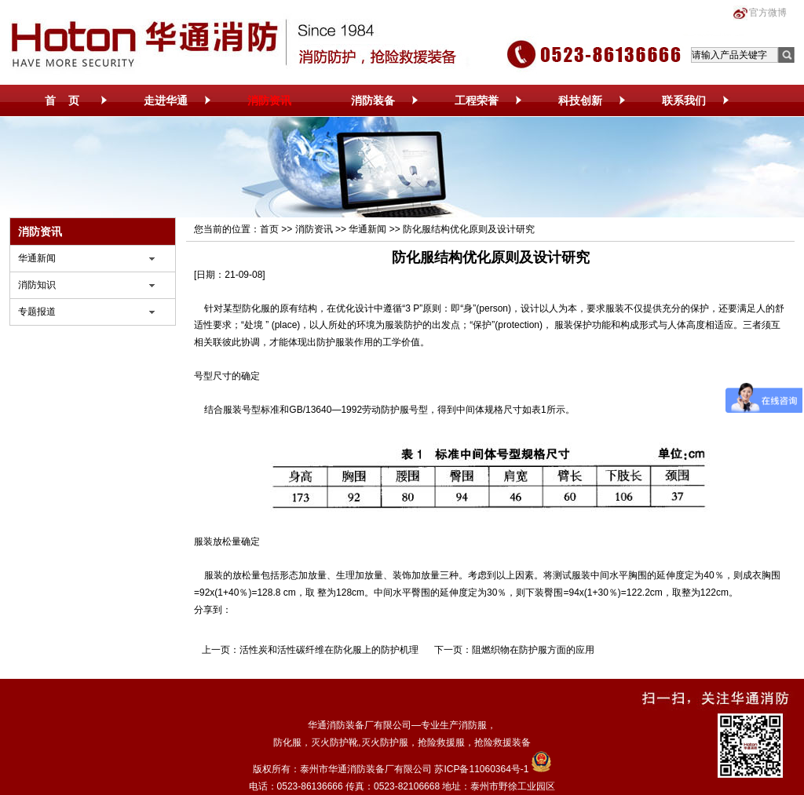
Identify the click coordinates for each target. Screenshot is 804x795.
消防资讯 (269, 100)
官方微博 (768, 12)
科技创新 (580, 100)
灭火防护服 (384, 742)
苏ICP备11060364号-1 (481, 769)
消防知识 (37, 284)
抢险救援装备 (502, 742)
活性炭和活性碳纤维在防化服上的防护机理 (328, 649)
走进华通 (166, 100)
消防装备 (373, 100)
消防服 (473, 725)
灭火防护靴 (334, 742)
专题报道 (37, 311)
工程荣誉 (477, 100)
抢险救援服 (441, 742)
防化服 (256, 308)
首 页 (62, 100)
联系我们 (684, 100)
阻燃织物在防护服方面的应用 (533, 649)
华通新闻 (37, 258)
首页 (269, 229)
